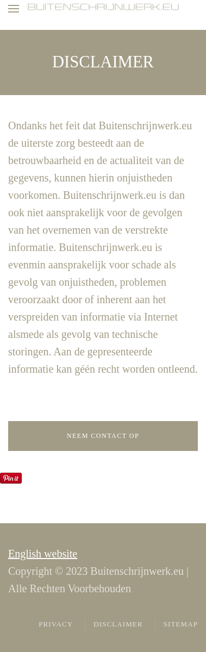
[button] (13, 8)
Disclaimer (117, 624)
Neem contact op (103, 436)
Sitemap (181, 624)
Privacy (56, 624)
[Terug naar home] (103, 7)
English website (42, 554)
